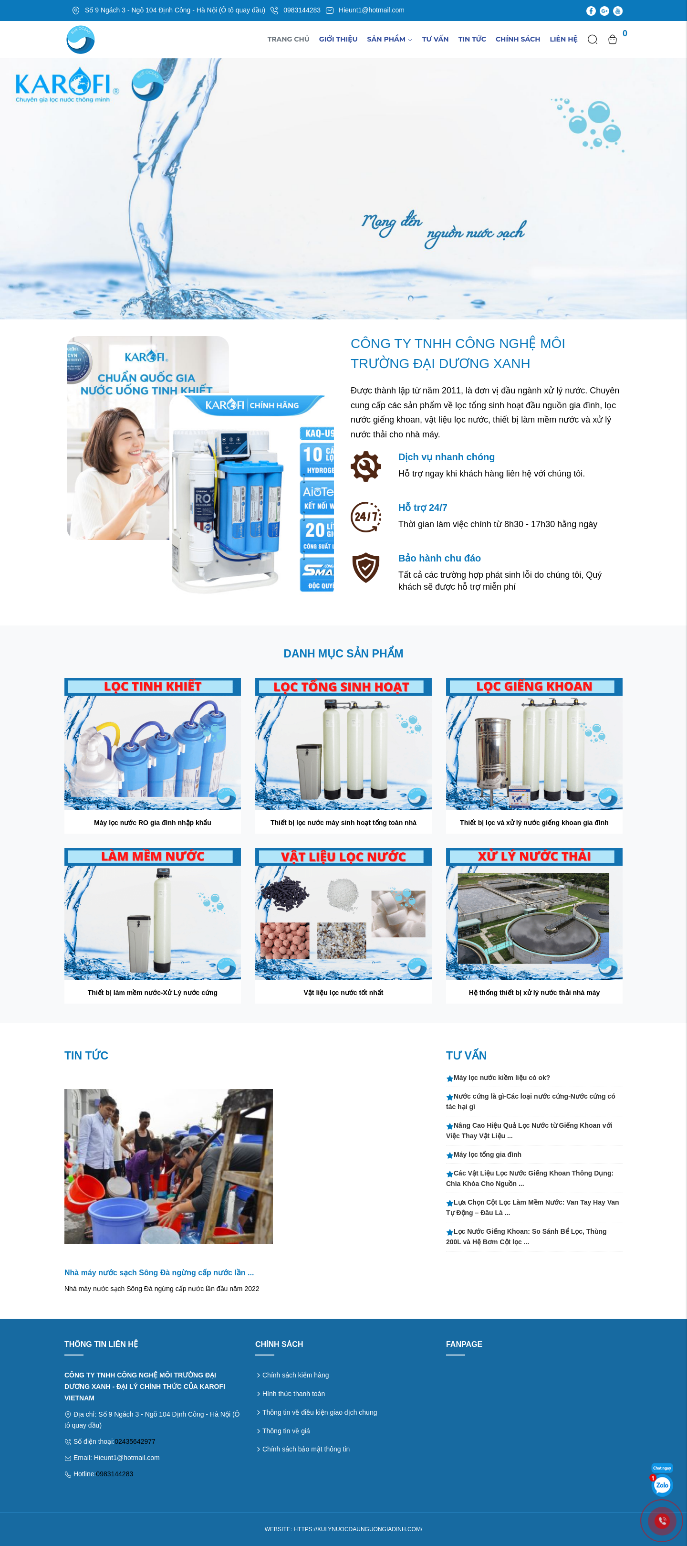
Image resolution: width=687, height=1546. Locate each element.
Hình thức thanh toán (293, 1394)
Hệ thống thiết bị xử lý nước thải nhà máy (534, 992)
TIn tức (472, 39)
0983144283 (114, 1474)
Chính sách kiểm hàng (295, 1375)
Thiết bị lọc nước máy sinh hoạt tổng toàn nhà (343, 822)
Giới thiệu (338, 39)
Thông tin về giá (286, 1431)
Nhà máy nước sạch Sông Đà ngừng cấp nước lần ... (159, 1273)
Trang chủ (289, 39)
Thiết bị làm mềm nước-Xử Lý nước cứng (153, 992)
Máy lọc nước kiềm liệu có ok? (498, 1077)
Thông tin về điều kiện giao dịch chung (319, 1412)
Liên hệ (564, 39)
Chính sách (518, 39)
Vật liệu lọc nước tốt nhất (344, 992)
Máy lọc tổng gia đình (483, 1154)
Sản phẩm (390, 39)
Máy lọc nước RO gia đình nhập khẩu (152, 822)
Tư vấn (435, 39)
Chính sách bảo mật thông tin (306, 1449)
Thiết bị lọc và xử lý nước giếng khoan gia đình (534, 822)
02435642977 (135, 1441)
